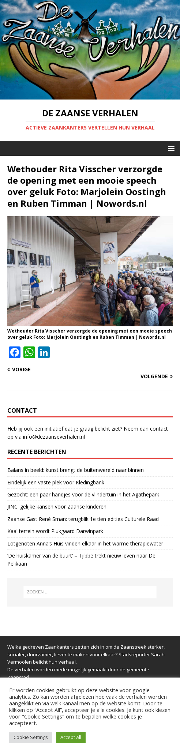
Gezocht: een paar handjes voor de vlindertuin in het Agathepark (83, 494)
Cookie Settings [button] (31, 737)
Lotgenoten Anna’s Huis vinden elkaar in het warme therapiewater (85, 543)
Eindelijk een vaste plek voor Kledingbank (55, 482)
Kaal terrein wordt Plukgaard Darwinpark (55, 531)
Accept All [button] (70, 737)
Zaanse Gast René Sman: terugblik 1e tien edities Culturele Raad (83, 518)
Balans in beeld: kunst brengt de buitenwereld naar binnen (75, 469)
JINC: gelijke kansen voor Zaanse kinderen (56, 506)
